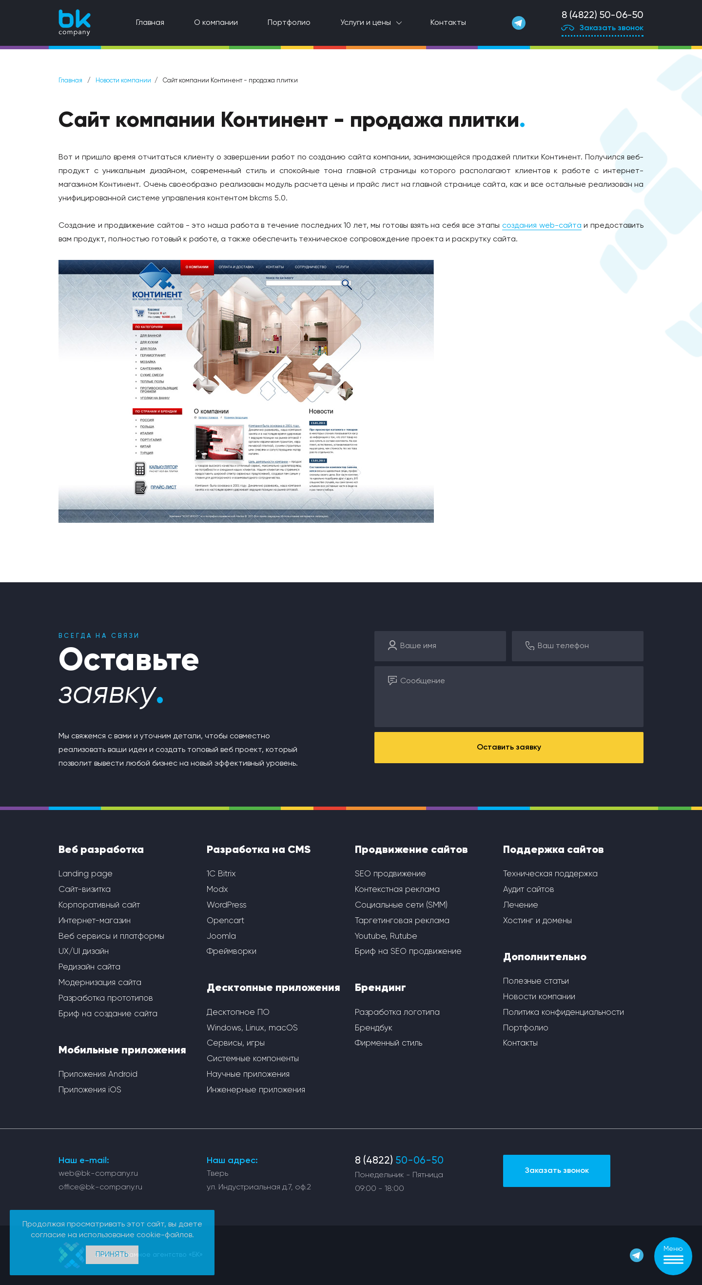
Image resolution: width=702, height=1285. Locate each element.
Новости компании (123, 81)
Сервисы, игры (236, 1043)
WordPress (227, 905)
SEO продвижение (390, 874)
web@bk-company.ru (98, 1174)
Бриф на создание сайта (107, 1014)
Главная (150, 23)
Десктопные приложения (273, 988)
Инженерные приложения (256, 1090)
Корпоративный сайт (99, 905)
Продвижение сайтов (411, 850)
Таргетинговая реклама (402, 921)
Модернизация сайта (99, 983)
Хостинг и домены (537, 921)
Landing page (85, 874)
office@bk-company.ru (100, 1187)
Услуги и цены (365, 23)
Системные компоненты (253, 1059)
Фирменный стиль (388, 1043)
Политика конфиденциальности (563, 1012)
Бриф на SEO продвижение (408, 952)
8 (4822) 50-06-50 (603, 15)
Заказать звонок (603, 29)
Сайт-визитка (84, 890)
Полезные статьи (536, 981)
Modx (217, 890)
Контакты (448, 23)
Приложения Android (97, 1074)
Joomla (221, 936)
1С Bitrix (221, 874)
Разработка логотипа (397, 1012)
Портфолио (289, 23)
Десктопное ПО (238, 1012)
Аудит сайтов (528, 890)
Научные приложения (248, 1074)
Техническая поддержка (550, 874)
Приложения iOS (89, 1090)
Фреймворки (231, 952)
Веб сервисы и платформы (111, 936)
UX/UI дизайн (83, 952)
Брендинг (380, 988)
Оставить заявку (509, 747)
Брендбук (373, 1028)
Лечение (520, 905)
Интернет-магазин (94, 921)
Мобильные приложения (122, 1050)
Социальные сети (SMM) (401, 905)
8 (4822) (399, 1161)
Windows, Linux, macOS (252, 1028)
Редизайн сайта (89, 967)
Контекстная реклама (397, 890)
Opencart (225, 921)
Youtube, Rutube (386, 936)
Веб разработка (101, 850)
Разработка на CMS (259, 850)
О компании (216, 23)
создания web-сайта (542, 226)
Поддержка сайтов (553, 850)
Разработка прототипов (105, 998)
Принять (112, 1255)
